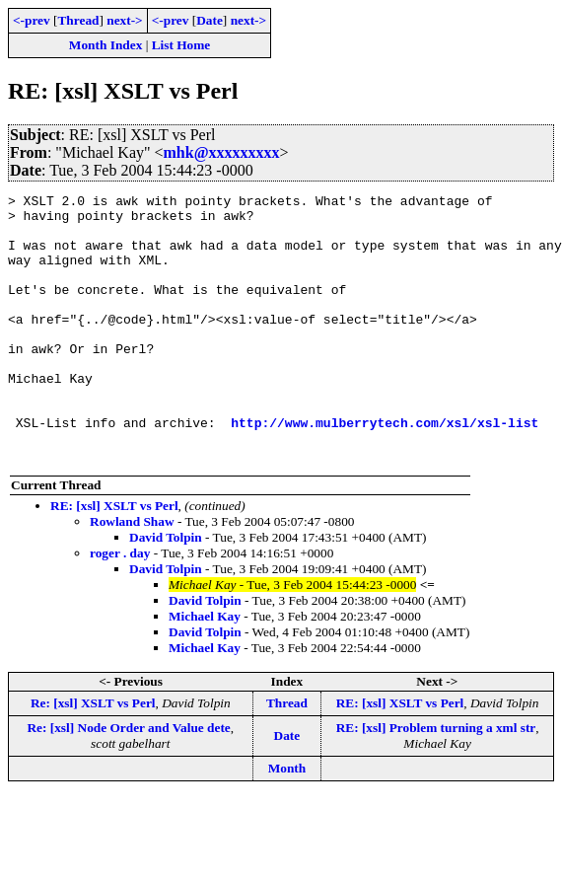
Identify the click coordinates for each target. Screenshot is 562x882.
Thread (78, 20)
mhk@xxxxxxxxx (222, 152)
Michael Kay (205, 669)
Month (287, 821)
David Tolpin (165, 590)
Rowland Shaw (132, 574)
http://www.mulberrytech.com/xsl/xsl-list (384, 469)
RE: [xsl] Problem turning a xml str (436, 780)
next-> (124, 20)
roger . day (120, 606)
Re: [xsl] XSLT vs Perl (93, 756)
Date (209, 20)
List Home (181, 44)
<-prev (31, 20)
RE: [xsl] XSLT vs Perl (114, 558)
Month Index (105, 44)
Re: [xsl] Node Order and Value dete (128, 780)
